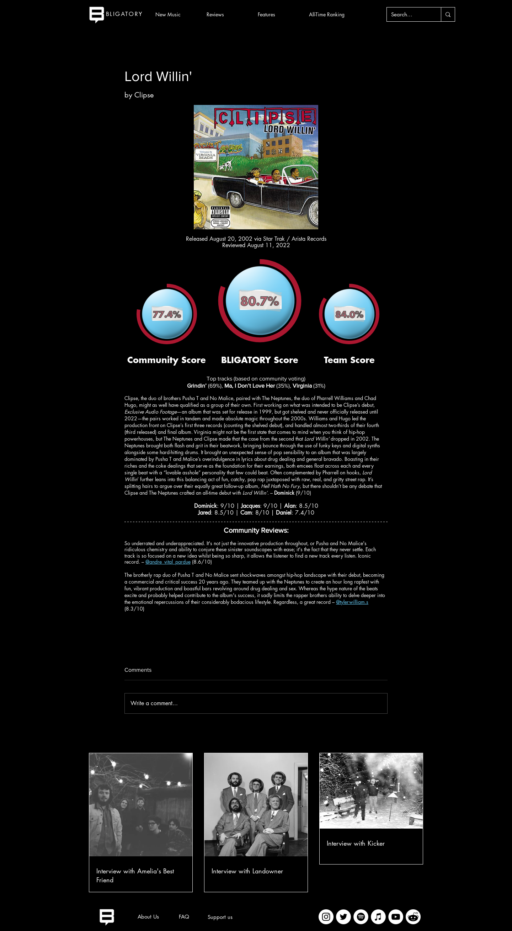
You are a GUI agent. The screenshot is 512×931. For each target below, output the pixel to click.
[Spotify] (360, 916)
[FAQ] (184, 917)
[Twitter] (343, 916)
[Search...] (408, 14)
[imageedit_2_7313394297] (413, 916)
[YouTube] (395, 916)
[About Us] (148, 917)
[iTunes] (378, 916)
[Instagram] (326, 916)
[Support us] (220, 917)
